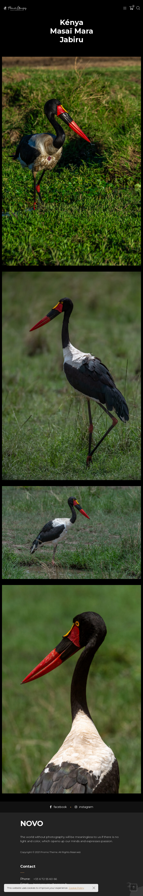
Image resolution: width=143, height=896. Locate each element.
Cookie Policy (76, 887)
